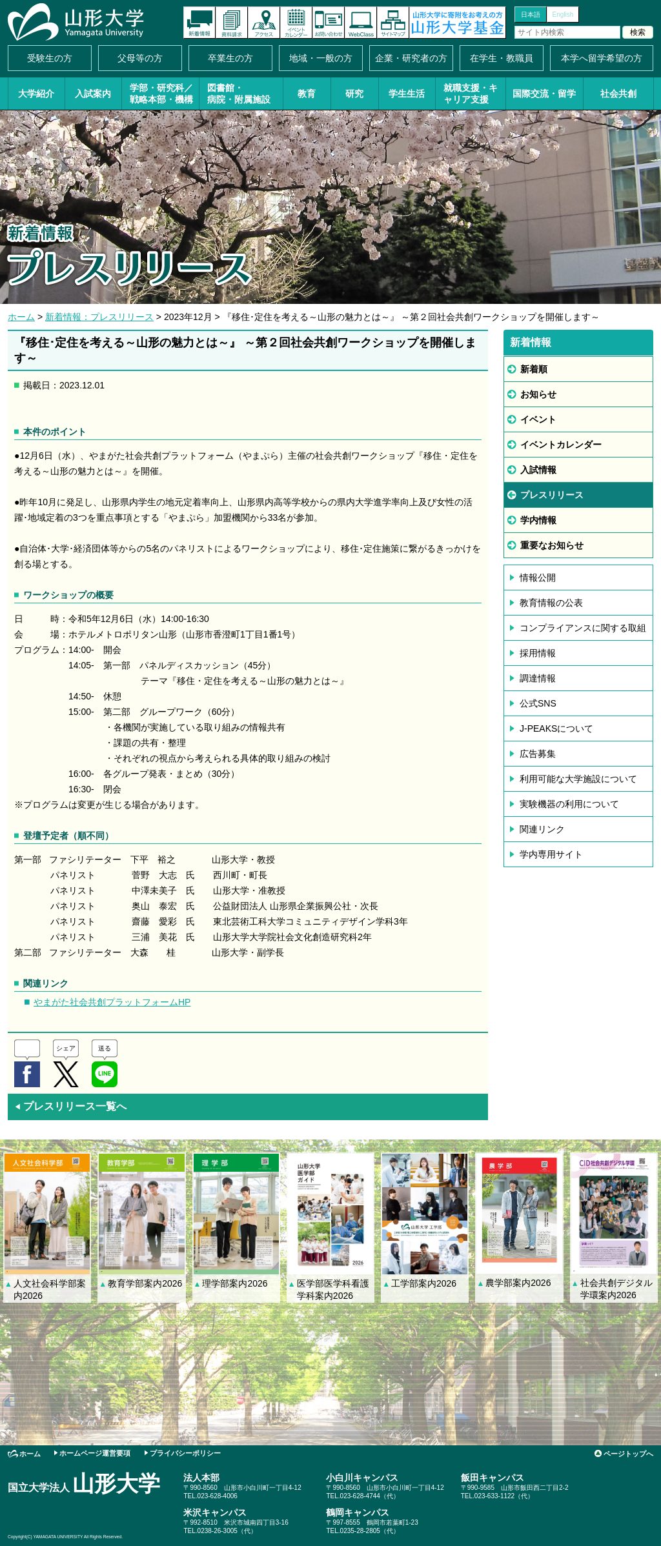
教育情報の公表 (551, 602)
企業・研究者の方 (411, 58)
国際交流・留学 (544, 93)
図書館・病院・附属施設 (238, 94)
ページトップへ (628, 1454)
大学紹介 (36, 93)
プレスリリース (552, 495)
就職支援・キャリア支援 (470, 94)
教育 (307, 93)
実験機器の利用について (569, 804)
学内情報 (538, 520)
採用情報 (538, 653)
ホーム (21, 317)
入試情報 (538, 470)
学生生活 (407, 93)
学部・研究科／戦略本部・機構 (161, 94)
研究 (354, 93)
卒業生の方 (230, 58)
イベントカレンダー (296, 22)
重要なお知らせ (552, 545)
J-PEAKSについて (556, 728)
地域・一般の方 (320, 58)
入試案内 (93, 93)
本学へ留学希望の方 (601, 58)
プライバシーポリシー (185, 1453)
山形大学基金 (457, 22)
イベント (538, 419)
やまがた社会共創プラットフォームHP (112, 1002)
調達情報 (538, 678)
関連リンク (542, 829)
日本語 (530, 14)
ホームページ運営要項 (94, 1453)
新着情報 (199, 22)
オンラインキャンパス (361, 22)
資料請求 (232, 22)
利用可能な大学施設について (578, 779)
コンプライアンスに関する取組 (583, 628)
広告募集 (538, 753)
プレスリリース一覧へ (70, 1106)
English (563, 14)
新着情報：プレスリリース (99, 317)
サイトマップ (393, 22)
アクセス (264, 22)
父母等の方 (140, 58)
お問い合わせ (328, 22)
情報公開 (538, 577)
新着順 (533, 369)
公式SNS (538, 703)
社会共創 (618, 93)
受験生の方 (49, 58)
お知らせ (538, 394)
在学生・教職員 (501, 58)
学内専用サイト (551, 854)
